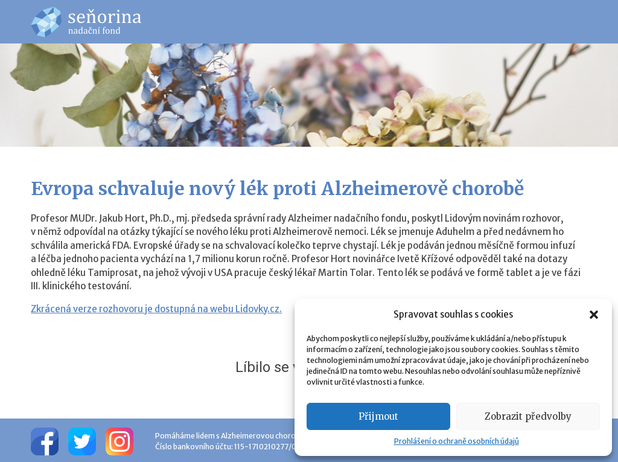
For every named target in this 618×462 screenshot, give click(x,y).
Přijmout (378, 416)
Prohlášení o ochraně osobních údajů (456, 441)
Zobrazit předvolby (528, 416)
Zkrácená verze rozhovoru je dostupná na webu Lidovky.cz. (156, 309)
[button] (594, 315)
